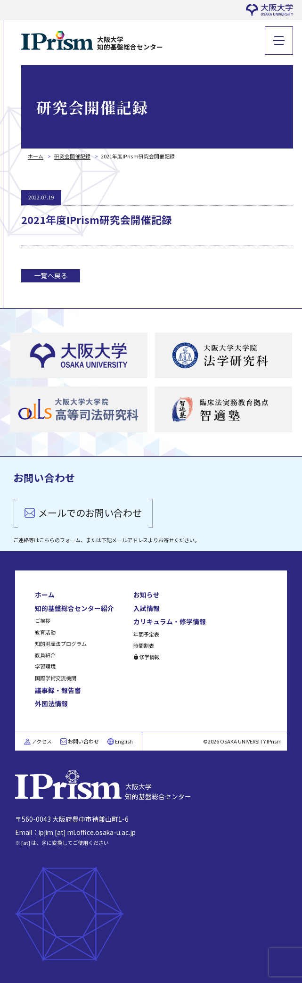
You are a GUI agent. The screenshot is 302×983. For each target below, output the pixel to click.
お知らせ (146, 594)
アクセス (42, 741)
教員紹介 (45, 655)
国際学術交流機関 (55, 678)
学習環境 (45, 666)
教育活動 (45, 632)
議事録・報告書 (58, 690)
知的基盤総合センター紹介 (74, 608)
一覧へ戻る (50, 275)
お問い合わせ (83, 741)
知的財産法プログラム (61, 643)
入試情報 (146, 608)
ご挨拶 (42, 620)
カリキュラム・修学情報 (169, 621)
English (124, 741)
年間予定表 (146, 634)
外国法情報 (51, 703)
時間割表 (143, 645)
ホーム (45, 594)
